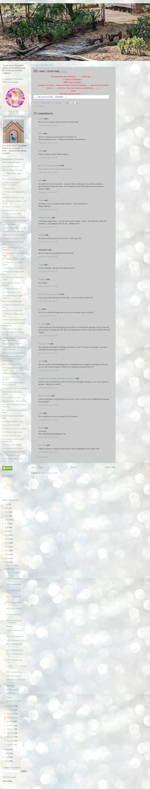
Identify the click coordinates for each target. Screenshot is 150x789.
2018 (7, 535)
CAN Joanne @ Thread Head (12, 329)
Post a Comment (42, 457)
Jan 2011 (10, 745)
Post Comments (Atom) (49, 473)
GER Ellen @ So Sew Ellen (12, 344)
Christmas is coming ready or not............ (16, 681)
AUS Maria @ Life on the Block (14, 268)
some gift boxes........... (15, 676)
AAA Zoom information (11, 166)
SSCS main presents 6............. (14, 585)
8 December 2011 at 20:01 (47, 172)
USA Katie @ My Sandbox (12, 445)
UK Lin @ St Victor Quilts (11, 397)
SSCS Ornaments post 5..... (16, 640)
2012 (7, 558)
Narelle (41, 200)
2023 (7, 516)
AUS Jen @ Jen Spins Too (11, 214)
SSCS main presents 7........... (14, 579)
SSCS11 (42, 106)
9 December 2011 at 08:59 (47, 301)
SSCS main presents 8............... (14, 573)
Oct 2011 (10, 710)
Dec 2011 (10, 565)
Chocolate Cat (43, 344)
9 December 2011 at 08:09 (47, 286)
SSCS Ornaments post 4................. (14, 645)
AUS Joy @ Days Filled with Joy (14, 228)
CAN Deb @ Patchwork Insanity (14, 320)
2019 (7, 531)
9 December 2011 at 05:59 (47, 271)
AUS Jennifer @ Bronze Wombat (14, 217)
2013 (7, 554)
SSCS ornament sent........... (16, 672)
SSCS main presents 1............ (14, 615)
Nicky (40, 133)
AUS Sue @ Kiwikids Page (12, 301)
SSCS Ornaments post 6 (15, 636)
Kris (40, 309)
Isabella (41, 235)
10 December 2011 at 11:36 (48, 370)
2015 (7, 547)
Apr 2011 (10, 733)
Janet (40, 413)
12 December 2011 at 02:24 (48, 437)
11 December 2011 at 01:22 (48, 405)
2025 (7, 508)
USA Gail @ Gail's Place (11, 425)
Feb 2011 (10, 741)
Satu (40, 180)
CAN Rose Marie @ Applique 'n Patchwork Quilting (13, 339)
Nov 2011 (10, 706)
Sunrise (9, 697)
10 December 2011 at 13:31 (48, 388)
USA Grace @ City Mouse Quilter (14, 429)
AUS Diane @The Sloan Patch (13, 197)
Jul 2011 (10, 721)
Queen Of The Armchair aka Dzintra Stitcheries (56, 378)
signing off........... (13, 569)
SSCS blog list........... (14, 693)
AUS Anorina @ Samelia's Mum (14, 179)
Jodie (40, 151)
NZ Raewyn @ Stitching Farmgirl (14, 388)
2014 (7, 550)
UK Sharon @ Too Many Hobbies (14, 401)
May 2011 (11, 729)
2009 (7, 753)
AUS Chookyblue (8, 188)
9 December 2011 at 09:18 (47, 336)
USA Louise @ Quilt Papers (12, 448)
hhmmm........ (11, 626)
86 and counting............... (16, 690)
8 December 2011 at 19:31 (47, 143)
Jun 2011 (10, 725)
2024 (7, 512)
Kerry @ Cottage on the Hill (49, 166)
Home (74, 467)
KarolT (41, 428)
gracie (40, 361)
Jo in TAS (42, 324)
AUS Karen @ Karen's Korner (13, 235)
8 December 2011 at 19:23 (47, 125)
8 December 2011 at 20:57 (47, 210)
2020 (7, 527)
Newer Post (37, 467)
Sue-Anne (42, 445)
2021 (7, 524)
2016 (7, 543)
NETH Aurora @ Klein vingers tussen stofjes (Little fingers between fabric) (13, 358)
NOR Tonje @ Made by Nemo (13, 373)
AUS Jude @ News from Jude (13, 231)
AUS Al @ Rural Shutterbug (12, 170)
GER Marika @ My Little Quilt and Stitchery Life (13, 348)
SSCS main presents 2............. (14, 609)
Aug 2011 (10, 718)
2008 (7, 757)
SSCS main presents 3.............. (14, 603)
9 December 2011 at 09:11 (47, 316)
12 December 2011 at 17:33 (48, 452)
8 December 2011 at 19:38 (47, 158)
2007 (7, 761)
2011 (7, 562)
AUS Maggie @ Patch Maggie (13, 259)
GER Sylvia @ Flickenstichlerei (13, 353)
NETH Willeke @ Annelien (12, 364)
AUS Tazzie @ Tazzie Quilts (12, 310)
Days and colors (44, 396)
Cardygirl (42, 279)
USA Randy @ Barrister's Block (13, 452)
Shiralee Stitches (44, 218)
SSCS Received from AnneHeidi (14, 621)
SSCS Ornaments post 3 (15, 650)
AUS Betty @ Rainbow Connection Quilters (10, 184)
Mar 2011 (10, 737)
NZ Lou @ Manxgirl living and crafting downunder (13, 384)
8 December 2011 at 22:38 (47, 257)
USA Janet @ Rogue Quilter (12, 432)
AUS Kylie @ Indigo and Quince (14, 238)
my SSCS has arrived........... (17, 701)
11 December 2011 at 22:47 (48, 420)
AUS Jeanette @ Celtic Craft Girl (14, 210)
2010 (7, 749)
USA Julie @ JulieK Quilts (11, 436)
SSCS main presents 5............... (14, 591)
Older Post (110, 467)
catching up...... (12, 686)
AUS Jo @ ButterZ (9, 224)
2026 (7, 504)
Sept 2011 (11, 714)
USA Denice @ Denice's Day (12, 422)
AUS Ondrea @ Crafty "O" (12, 289)
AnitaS (41, 119)
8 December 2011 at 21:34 (47, 227)
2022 (7, 520)
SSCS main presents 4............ (14, 597)
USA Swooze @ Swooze (11, 455)
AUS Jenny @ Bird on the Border (14, 221)
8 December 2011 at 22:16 (47, 242)
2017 (7, 539)
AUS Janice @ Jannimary (11, 207)
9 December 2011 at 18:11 (47, 353)
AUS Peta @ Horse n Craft (11, 292)
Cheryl (41, 265)
